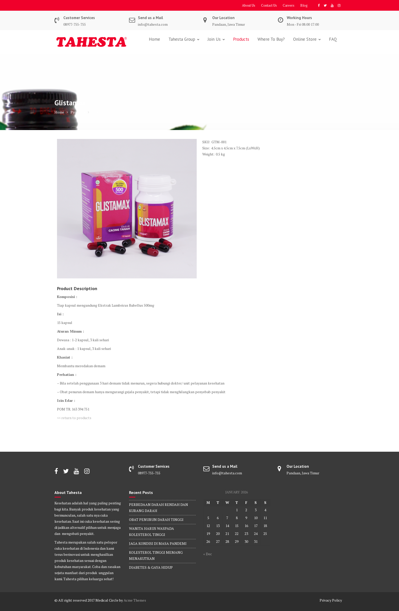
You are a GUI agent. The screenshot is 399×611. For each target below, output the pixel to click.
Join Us (214, 39)
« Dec (207, 553)
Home (154, 39)
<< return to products (74, 417)
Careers (288, 5)
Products (241, 39)
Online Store (305, 39)
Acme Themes (135, 600)
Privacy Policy (331, 600)
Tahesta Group (181, 39)
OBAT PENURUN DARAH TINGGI (156, 519)
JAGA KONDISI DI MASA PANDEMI (158, 543)
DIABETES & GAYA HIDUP (151, 567)
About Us (248, 5)
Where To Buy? (271, 39)
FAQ (333, 39)
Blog (304, 5)
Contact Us (269, 5)
